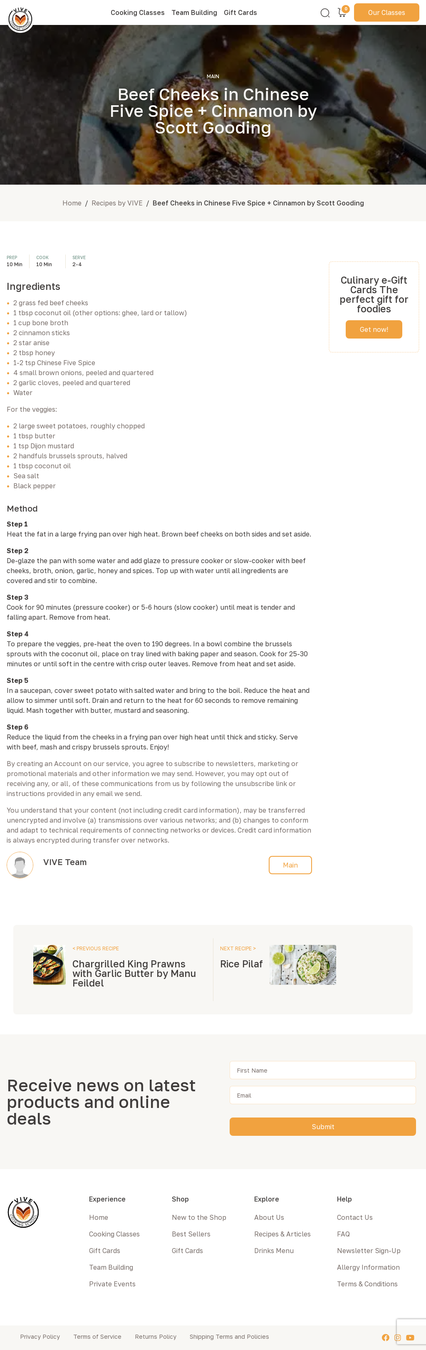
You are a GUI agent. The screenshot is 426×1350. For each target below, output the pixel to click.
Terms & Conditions (367, 1284)
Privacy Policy (40, 1336)
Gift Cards (240, 12)
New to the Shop (199, 1217)
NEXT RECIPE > (238, 948)
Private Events (112, 1284)
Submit (323, 1127)
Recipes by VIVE (117, 203)
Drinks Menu (274, 1250)
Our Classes (386, 12)
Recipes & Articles (282, 1234)
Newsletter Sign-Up (369, 1250)
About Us (269, 1217)
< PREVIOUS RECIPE (95, 948)
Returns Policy (155, 1336)
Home (72, 203)
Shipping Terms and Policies (229, 1336)
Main (290, 865)
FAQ (343, 1234)
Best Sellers (191, 1234)
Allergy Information (368, 1267)
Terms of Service (97, 1336)
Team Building (194, 12)
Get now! (374, 329)
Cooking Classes (138, 12)
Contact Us (355, 1217)
